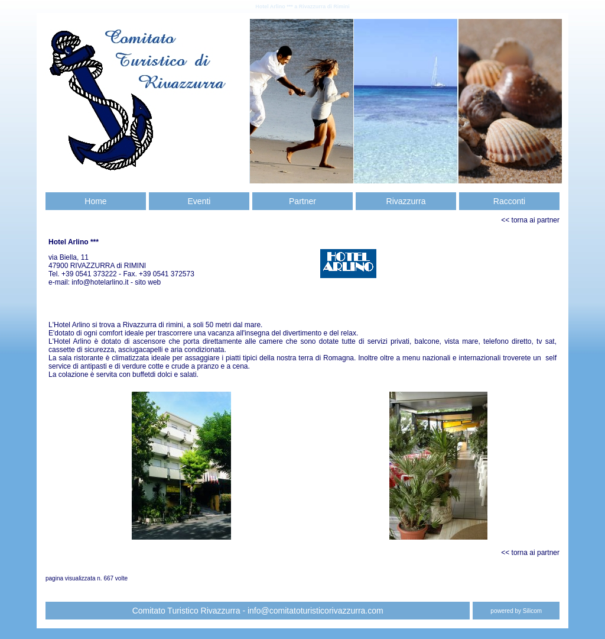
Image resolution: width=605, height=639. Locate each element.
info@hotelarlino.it (101, 282)
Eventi (199, 201)
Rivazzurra (406, 201)
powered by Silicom (516, 611)
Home (95, 201)
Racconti (509, 201)
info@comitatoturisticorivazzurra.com (315, 610)
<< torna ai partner (530, 220)
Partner (302, 201)
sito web (148, 282)
